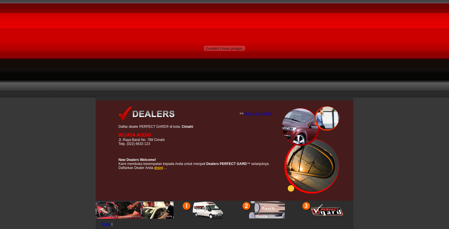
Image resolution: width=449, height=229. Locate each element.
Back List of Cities (258, 113)
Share (106, 224)
